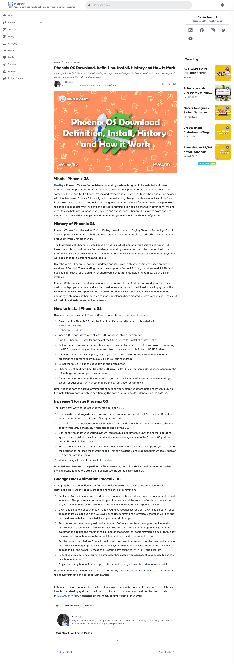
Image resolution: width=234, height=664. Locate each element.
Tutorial (88, 605)
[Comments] (174, 83)
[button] (191, 30)
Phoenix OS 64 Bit (71, 329)
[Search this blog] (89, 5)
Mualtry (59, 185)
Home (57, 62)
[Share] (168, 83)
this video (130, 315)
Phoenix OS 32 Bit (71, 325)
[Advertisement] (115, 35)
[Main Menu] (4, 5)
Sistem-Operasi (72, 62)
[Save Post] (163, 83)
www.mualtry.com (67, 595)
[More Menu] (229, 5)
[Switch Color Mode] (223, 5)
